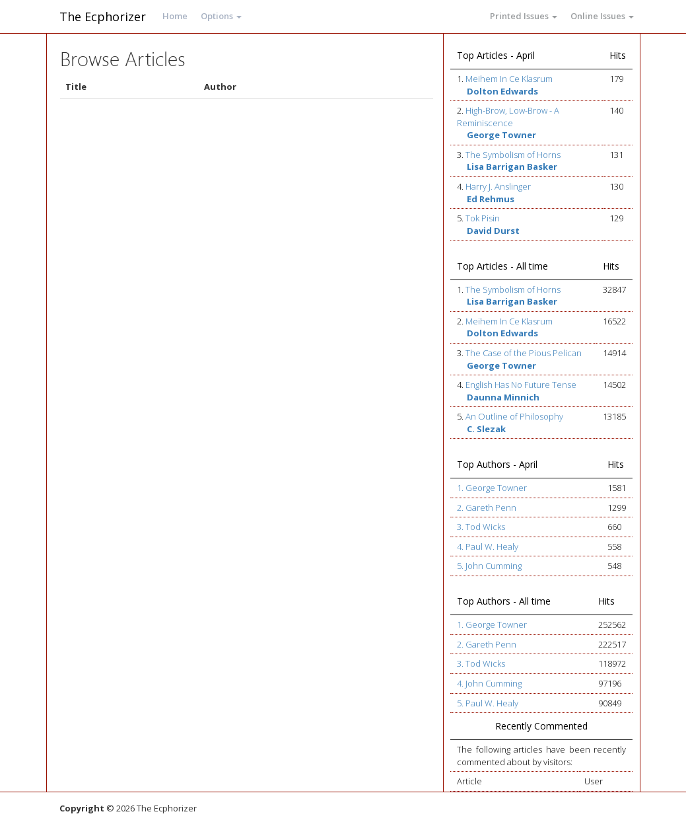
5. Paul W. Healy (487, 703)
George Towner (501, 135)
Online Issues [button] (602, 16)
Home (175, 16)
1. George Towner (492, 488)
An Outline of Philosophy (514, 416)
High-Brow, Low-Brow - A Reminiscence (508, 116)
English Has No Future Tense (520, 385)
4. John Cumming (489, 683)
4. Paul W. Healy (487, 546)
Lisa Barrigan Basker (512, 166)
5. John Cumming (489, 566)
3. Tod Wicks (481, 527)
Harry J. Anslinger (498, 186)
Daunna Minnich (503, 397)
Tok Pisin (482, 218)
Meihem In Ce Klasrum (509, 79)
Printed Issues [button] (523, 16)
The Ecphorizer (102, 16)
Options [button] (221, 16)
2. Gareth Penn (486, 507)
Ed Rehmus (490, 199)
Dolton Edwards (502, 91)
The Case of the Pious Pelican (523, 353)
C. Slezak (486, 429)
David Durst (493, 231)
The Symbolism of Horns (513, 155)
